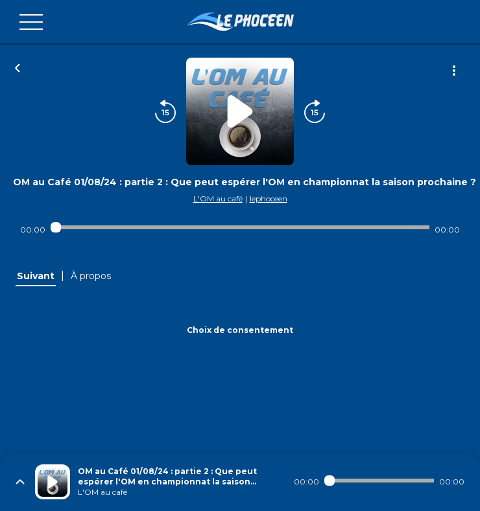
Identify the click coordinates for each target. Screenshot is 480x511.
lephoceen (268, 198)
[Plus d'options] (454, 71)
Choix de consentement (240, 330)
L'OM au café (218, 198)
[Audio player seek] (240, 227)
